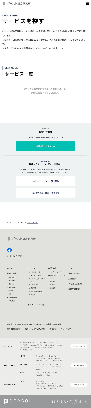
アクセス (52, 285)
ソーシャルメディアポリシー (16, 256)
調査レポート (13, 277)
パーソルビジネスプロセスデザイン (31, 345)
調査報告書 (12, 280)
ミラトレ (56, 373)
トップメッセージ (55, 272)
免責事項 (53, 329)
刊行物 (11, 291)
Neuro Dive (39, 375)
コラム (30, 299)
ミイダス (45, 367)
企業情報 (52, 268)
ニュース (72, 268)
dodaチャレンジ (55, 367)
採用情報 (72, 278)
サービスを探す (19, 222)
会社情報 (52, 281)
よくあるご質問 (75, 283)
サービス (31, 268)
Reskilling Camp (41, 388)
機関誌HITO (12, 287)
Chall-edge (39, 361)
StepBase (53, 388)
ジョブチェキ (53, 356)
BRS (37, 367)
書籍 (10, 294)
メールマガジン (75, 273)
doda (38, 364)
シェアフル (46, 373)
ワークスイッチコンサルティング (46, 383)
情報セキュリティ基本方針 (35, 329)
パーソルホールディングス (28, 343)
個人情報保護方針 (13, 329)
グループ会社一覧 (79, 346)
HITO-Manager (40, 386)
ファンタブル (40, 358)
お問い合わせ (74, 288)
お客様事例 (32, 288)
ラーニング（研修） (35, 275)
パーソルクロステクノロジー (54, 345)
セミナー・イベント (36, 304)
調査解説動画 (13, 297)
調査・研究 (12, 273)
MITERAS (51, 386)
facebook (9, 250)
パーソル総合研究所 (26, 350)
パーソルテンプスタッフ (47, 343)
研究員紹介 (12, 301)
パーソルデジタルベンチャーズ (44, 347)
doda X (38, 369)
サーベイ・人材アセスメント (37, 280)
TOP (7, 222)
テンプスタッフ (41, 356)
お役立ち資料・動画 (35, 291)
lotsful (38, 373)
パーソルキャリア (25, 347)
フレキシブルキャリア (55, 358)
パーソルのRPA (41, 381)
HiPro (48, 375)
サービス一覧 (33, 285)
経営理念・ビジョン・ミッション (57, 276)
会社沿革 (52, 288)
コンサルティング (34, 272)
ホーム (10, 268)
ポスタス (60, 386)
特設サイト (12, 284)
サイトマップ (66, 329)
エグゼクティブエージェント (52, 364)
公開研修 (32, 295)
